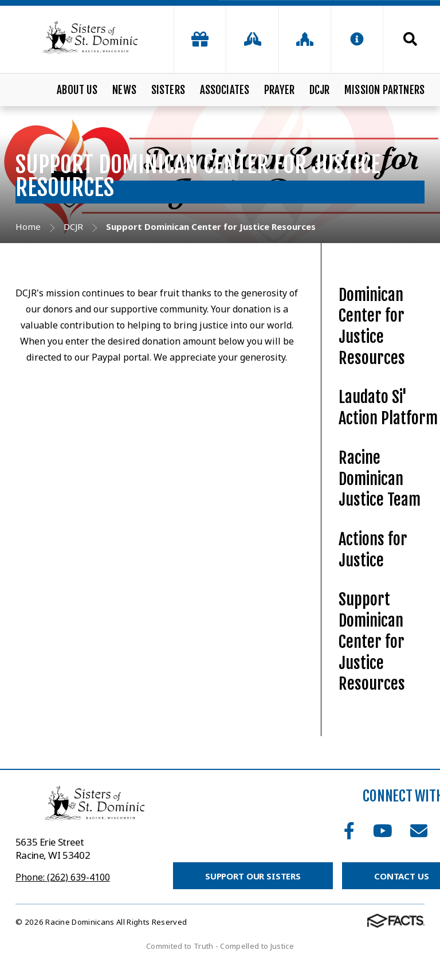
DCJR (319, 90)
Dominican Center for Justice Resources (372, 326)
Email (418, 830)
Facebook (349, 830)
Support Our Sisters (253, 876)
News (124, 90)
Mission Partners (384, 90)
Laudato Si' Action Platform (388, 407)
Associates (225, 90)
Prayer (279, 90)
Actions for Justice (373, 549)
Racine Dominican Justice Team (380, 479)
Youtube (382, 830)
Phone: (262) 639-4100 (62, 877)
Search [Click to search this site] (410, 39)
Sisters (168, 90)
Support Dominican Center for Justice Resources (372, 641)
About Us (77, 90)
